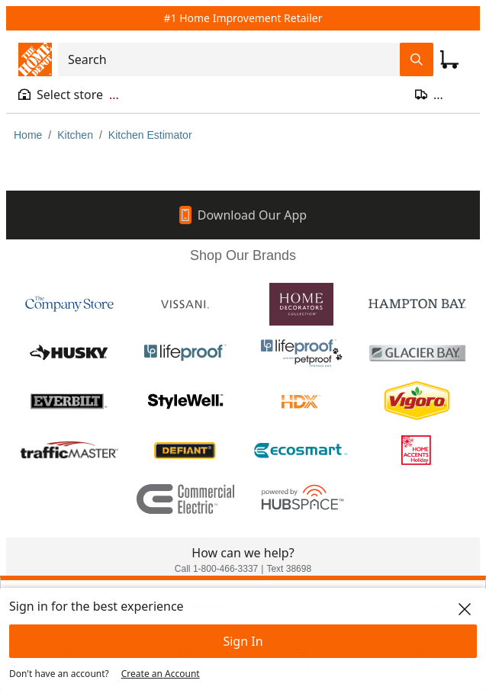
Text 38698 (288, 568)
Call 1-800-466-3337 (216, 568)
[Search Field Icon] (416, 59)
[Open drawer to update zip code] (441, 94)
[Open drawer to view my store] (68, 94)
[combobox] (233, 59)
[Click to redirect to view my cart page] (449, 59)
